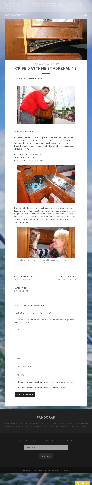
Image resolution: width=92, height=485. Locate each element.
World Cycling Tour (18, 3)
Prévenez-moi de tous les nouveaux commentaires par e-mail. (45, 382)
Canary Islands (21, 6)
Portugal (69, 3)
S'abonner (46, 456)
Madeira (8, 6)
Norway (71, 6)
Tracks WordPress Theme (36, 470)
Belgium (50, 3)
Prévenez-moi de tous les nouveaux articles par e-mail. (42, 388)
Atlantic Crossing (40, 6)
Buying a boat (53, 64)
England (81, 6)
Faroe (7, 9)
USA (53, 6)
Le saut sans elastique (66, 279)
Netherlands (37, 3)
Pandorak (14, 15)
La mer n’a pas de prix (24, 279)
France (58, 3)
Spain (78, 3)
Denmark (61, 6)
